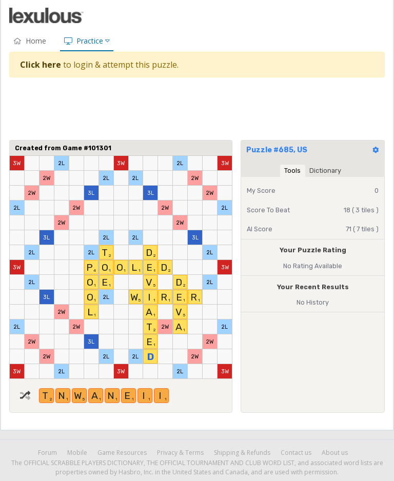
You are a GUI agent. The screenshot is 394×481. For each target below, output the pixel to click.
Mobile (77, 452)
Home (29, 41)
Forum (47, 452)
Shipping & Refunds (242, 452)
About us (335, 452)
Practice (87, 40)
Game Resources (122, 452)
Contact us (296, 452)
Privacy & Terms (180, 452)
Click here (40, 64)
